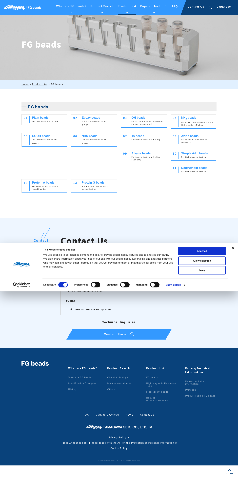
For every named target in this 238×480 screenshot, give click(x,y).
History (72, 404)
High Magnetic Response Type (156, 399)
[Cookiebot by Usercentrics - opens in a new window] (21, 473)
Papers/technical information (196, 397)
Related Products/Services (157, 414)
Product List (156, 383)
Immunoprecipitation (120, 398)
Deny (202, 459)
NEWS (130, 429)
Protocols (191, 404)
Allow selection (202, 449)
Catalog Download (107, 429)
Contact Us (196, 6)
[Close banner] (233, 436)
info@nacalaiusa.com (88, 303)
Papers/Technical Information (198, 385)
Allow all (202, 439)
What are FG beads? (83, 383)
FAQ (85, 429)
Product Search (119, 383)
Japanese (224, 6)
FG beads (152, 392)
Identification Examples (83, 398)
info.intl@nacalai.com (167, 295)
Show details (173, 473)
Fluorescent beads (158, 406)
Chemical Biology (118, 392)
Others (111, 404)
